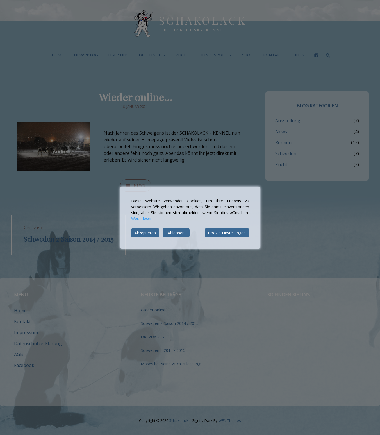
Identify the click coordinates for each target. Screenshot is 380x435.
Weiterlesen (142, 218)
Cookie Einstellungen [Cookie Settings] (227, 232)
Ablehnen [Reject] (176, 232)
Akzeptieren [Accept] (145, 232)
